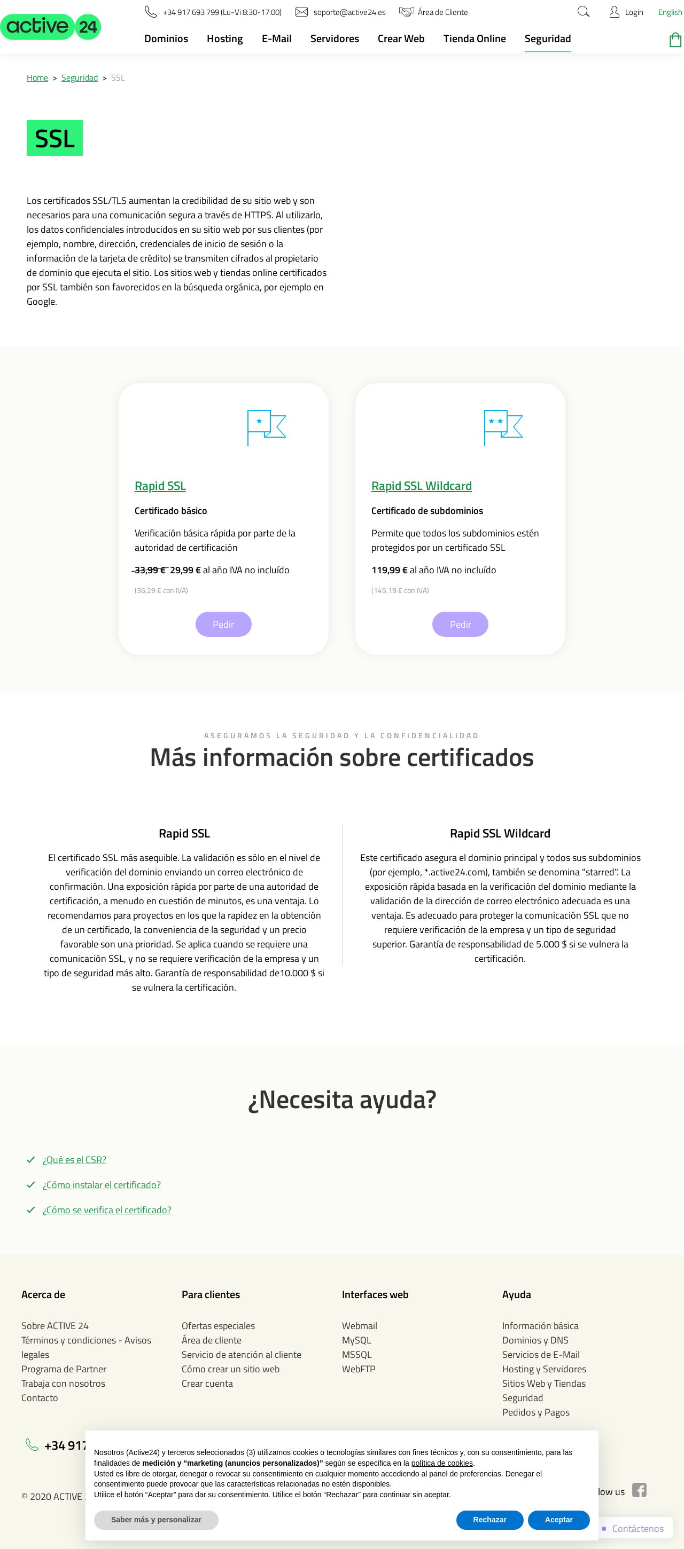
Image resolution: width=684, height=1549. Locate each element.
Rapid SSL (160, 485)
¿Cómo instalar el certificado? (102, 1184)
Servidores (334, 38)
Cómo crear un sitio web (230, 1369)
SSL (118, 77)
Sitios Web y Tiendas (544, 1383)
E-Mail (277, 38)
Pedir (223, 624)
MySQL (356, 1340)
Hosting (225, 38)
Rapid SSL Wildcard (421, 485)
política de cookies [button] (442, 1463)
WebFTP (359, 1369)
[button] (51, 27)
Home (37, 77)
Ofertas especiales (218, 1325)
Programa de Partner (63, 1369)
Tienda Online (475, 38)
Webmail (359, 1325)
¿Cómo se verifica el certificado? (107, 1210)
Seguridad (548, 38)
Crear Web (401, 38)
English (670, 12)
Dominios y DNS (535, 1340)
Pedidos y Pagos (536, 1412)
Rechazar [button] (490, 1519)
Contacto (39, 1397)
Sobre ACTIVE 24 (55, 1325)
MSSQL (357, 1354)
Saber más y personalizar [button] (156, 1519)
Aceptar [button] (559, 1519)
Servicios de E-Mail (541, 1354)
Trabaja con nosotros (63, 1383)
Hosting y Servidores (544, 1369)
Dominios (166, 38)
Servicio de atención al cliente (241, 1354)
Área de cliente (212, 1340)
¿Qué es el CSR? (74, 1159)
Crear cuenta (207, 1383)
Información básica (540, 1325)
